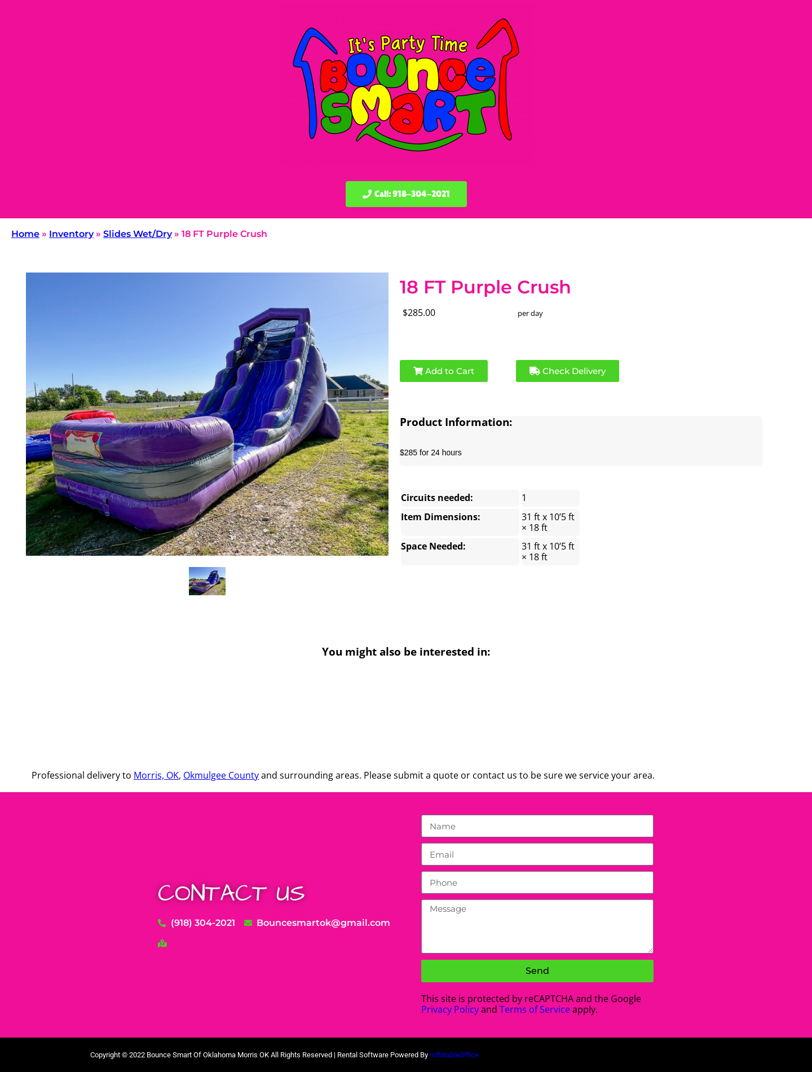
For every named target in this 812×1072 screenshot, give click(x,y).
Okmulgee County (221, 775)
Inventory (71, 234)
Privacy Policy (450, 1009)
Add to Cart (443, 371)
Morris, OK (156, 775)
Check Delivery (567, 371)
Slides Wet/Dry (137, 234)
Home (25, 234)
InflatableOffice (454, 1055)
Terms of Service (535, 1009)
